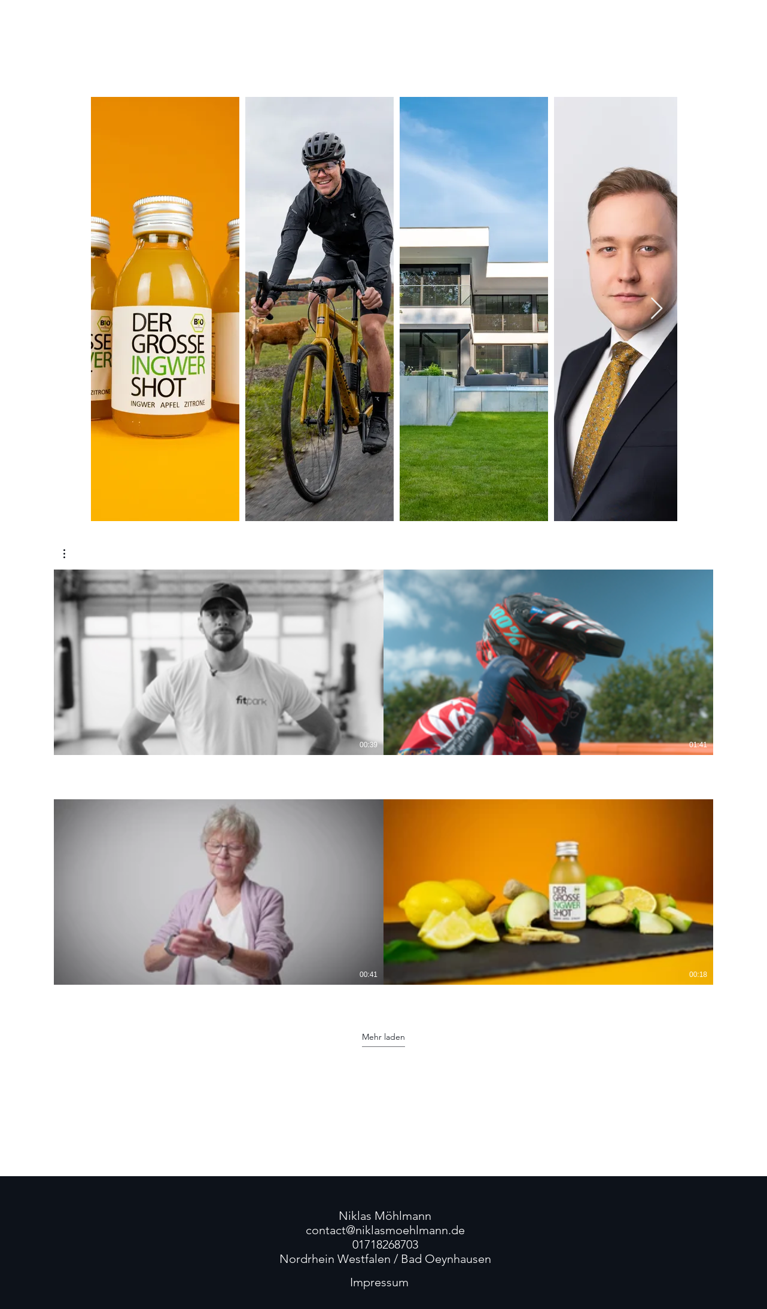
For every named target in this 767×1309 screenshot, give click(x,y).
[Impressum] (379, 1282)
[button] (70, 553)
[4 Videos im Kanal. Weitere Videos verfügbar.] (383, 784)
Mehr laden (383, 1036)
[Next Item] (656, 309)
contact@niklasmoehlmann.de (385, 1230)
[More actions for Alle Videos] (70, 553)
